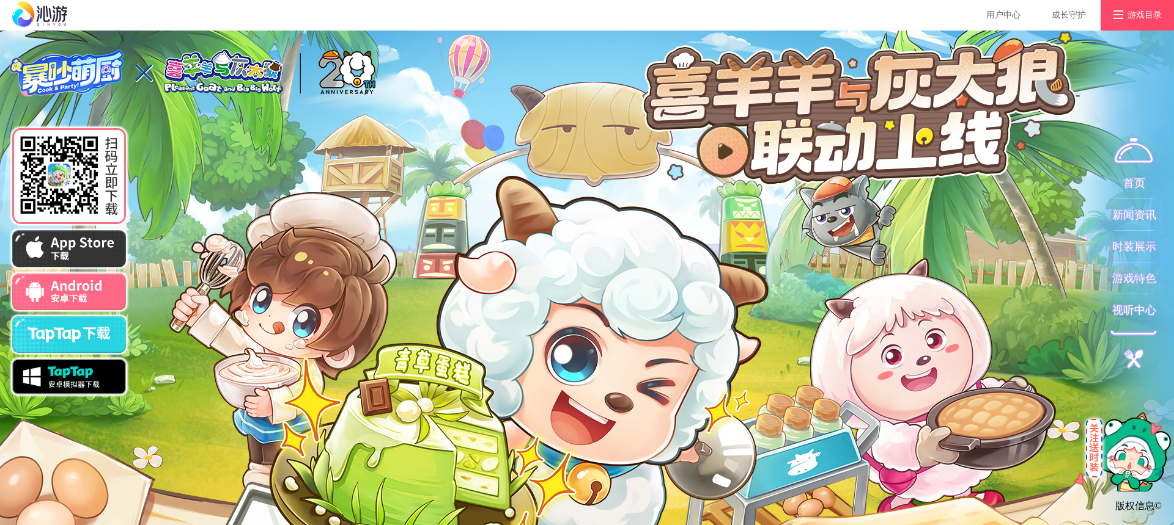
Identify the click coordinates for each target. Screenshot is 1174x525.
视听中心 (1134, 310)
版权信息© (1138, 506)
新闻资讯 (1134, 215)
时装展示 (1134, 247)
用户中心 (1003, 15)
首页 (1134, 183)
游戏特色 (1134, 278)
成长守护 (1069, 15)
